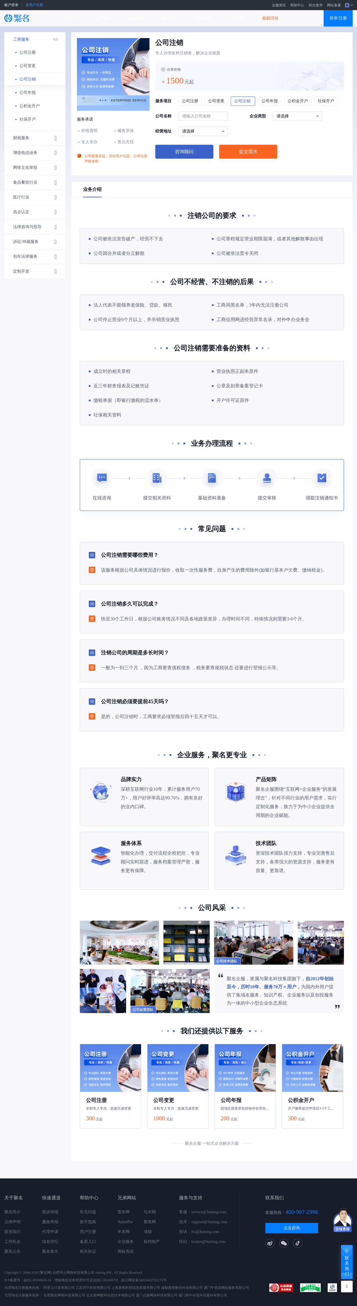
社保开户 (27, 119)
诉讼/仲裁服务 (35, 242)
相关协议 (88, 1251)
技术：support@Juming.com (203, 1222)
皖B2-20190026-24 (37, 1280)
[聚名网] (45, 1273)
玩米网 (150, 1212)
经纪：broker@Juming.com (202, 1241)
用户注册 (88, 1232)
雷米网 (124, 1212)
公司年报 (27, 92)
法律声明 (12, 1222)
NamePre (125, 1222)
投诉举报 (50, 1212)
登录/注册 (338, 18)
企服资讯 (279, 5)
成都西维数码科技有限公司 (182, 1288)
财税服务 (35, 138)
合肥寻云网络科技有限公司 (73, 1273)
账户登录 (11, 5)
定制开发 (35, 271)
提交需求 (248, 151)
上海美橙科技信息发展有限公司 (135, 1288)
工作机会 (12, 1241)
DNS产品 (236, 18)
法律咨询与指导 (35, 227)
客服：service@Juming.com (202, 1212)
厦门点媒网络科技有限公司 (157, 1295)
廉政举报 (50, 1222)
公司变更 (27, 66)
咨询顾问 (184, 151)
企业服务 (126, 1241)
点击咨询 (292, 1228)
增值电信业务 (35, 153)
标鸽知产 (152, 1241)
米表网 (124, 1232)
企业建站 (135, 18)
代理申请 (50, 1232)
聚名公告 (12, 1251)
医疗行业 (35, 197)
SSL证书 (68, 18)
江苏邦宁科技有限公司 (93, 1288)
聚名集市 (50, 1251)
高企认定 (35, 212)
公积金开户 (29, 106)
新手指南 (88, 1222)
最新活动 (270, 18)
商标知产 (169, 18)
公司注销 (27, 79)
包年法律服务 (35, 256)
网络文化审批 (35, 167)
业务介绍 (92, 189)
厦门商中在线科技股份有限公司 (202, 1295)
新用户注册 (34, 5)
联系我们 (12, 1232)
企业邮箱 (203, 18)
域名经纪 (50, 1241)
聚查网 (150, 1222)
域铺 (148, 1232)
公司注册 (27, 52)
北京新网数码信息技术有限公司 (110, 1295)
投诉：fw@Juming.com (199, 1232)
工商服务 (38, 39)
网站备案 (334, 5)
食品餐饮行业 (35, 182)
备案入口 (88, 1241)
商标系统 (126, 1251)
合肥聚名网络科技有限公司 (64, 1295)
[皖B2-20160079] (105, 1280)
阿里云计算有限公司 (59, 1288)
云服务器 (102, 18)
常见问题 (88, 1212)
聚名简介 (12, 1212)
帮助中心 (297, 5)
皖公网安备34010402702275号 (144, 1280)
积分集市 (316, 5)
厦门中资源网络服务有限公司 (226, 1288)
